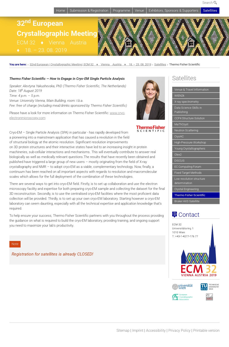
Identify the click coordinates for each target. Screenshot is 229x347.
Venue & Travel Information (191, 89)
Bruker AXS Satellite (186, 201)
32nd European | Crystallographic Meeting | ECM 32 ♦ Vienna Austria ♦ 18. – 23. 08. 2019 (90, 64)
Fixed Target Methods (188, 172)
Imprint (137, 330)
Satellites (210, 11)
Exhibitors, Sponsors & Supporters (173, 11)
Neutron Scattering (186, 130)
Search (209, 3)
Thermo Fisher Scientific (189, 195)
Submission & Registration (89, 11)
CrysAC (179, 136)
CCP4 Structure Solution (189, 118)
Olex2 (178, 154)
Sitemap (123, 330)
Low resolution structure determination (189, 181)
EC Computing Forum (187, 166)
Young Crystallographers (189, 148)
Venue (139, 11)
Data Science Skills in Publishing (188, 110)
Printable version (206, 330)
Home (60, 11)
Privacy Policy (179, 330)
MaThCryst (181, 124)
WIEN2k (179, 95)
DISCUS (179, 160)
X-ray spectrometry (186, 101)
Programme (121, 11)
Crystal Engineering (186, 189)
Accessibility (156, 330)
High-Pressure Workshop (190, 142)
